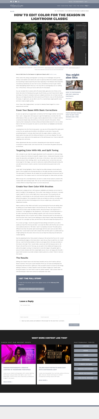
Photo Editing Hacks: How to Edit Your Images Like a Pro (74, 115)
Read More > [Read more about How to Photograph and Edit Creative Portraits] (69, 98)
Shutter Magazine (59, 67)
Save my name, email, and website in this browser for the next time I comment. (43, 321)
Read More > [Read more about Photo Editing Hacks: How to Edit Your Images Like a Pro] (69, 119)
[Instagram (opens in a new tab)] (13, 1)
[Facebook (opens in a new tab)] (11, 1)
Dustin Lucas (52, 74)
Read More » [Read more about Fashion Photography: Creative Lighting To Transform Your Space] (7, 382)
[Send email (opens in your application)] (18, 1)
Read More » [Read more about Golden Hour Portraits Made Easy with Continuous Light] (43, 380)
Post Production (48, 67)
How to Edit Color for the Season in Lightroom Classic (77, 10)
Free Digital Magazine (78, 1)
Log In (85, 1)
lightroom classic (75, 67)
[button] (86, 360)
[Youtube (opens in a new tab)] (16, 1)
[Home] (55, 10)
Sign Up (70, 1)
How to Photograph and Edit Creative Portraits (73, 94)
